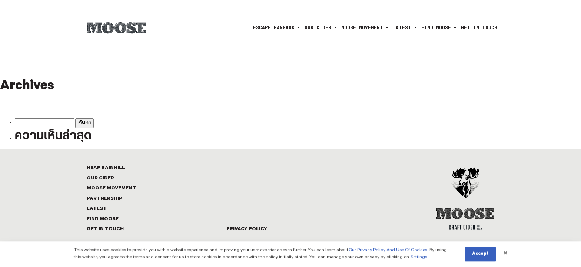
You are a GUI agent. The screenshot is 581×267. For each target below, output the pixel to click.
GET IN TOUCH (479, 27)
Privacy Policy (246, 229)
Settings (419, 258)
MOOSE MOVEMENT (362, 27)
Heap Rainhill (106, 168)
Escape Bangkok (274, 27)
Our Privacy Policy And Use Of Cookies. (388, 250)
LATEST (402, 27)
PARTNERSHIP (104, 199)
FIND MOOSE (436, 27)
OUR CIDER (318, 27)
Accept (480, 254)
